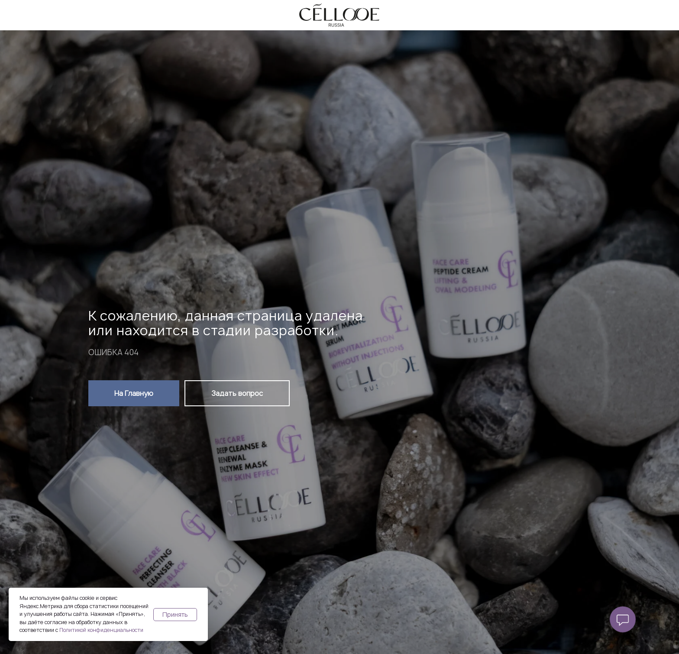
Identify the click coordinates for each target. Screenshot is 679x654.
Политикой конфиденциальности (101, 630)
